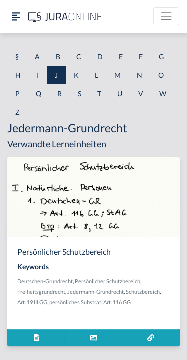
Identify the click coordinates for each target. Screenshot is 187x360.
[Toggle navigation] (166, 17)
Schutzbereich (143, 291)
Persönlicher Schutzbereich (107, 281)
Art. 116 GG (117, 302)
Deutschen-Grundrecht (45, 281)
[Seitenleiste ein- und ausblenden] (16, 17)
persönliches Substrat (75, 302)
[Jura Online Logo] (65, 17)
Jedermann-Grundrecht (95, 291)
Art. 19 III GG (32, 302)
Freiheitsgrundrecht (41, 291)
